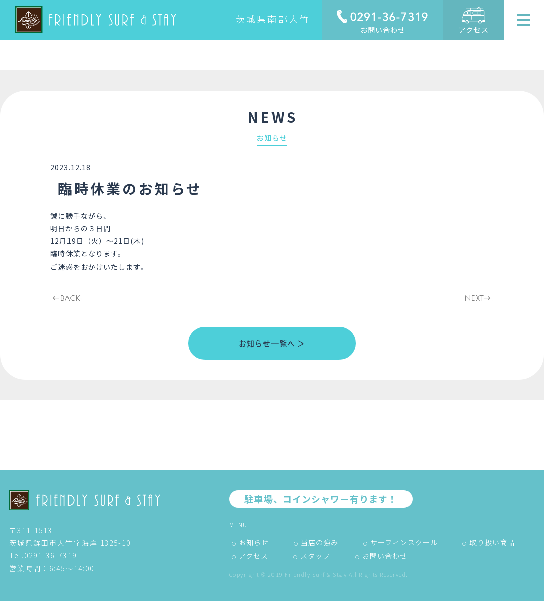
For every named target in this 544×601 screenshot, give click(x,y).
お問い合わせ (382, 30)
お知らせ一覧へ (267, 343)
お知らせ (254, 542)
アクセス (474, 30)
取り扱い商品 (492, 542)
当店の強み (319, 542)
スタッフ (315, 556)
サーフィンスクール (404, 542)
